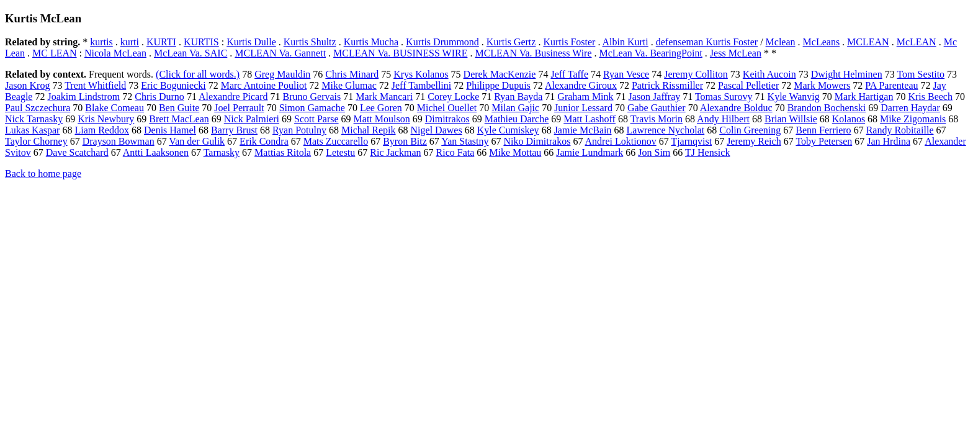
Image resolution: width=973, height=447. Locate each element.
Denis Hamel (170, 130)
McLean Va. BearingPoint (650, 53)
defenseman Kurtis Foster (707, 42)
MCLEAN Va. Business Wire (533, 53)
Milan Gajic (515, 107)
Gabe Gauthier (656, 107)
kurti (129, 42)
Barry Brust (234, 130)
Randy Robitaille (900, 130)
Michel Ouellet (447, 107)
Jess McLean (735, 53)
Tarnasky (222, 152)
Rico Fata (455, 152)
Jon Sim (654, 152)
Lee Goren (381, 107)
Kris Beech (930, 96)
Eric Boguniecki (173, 85)
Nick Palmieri (251, 119)
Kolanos (848, 119)
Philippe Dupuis (498, 85)
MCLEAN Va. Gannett (280, 53)
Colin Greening (750, 130)
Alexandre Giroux (581, 85)
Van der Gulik (197, 141)
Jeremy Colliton (696, 74)
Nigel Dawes (436, 130)
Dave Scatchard (77, 152)
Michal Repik (368, 130)
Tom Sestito (920, 74)
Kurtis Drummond (442, 42)
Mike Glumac (348, 85)
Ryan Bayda (518, 96)
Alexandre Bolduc (736, 107)
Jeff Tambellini (422, 85)
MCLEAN (868, 42)
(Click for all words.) (198, 74)
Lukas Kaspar (32, 130)
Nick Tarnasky (34, 119)
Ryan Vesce (626, 74)
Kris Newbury (106, 119)
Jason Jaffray (655, 96)
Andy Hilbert (723, 119)
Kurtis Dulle (251, 42)
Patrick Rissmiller (667, 85)
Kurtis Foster (569, 42)
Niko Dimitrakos (536, 141)
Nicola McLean (115, 53)
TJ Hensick (707, 152)
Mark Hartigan (864, 96)
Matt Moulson (382, 119)
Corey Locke (453, 96)
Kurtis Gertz (511, 42)
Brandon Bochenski (826, 107)
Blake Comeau (114, 107)
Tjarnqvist (691, 141)
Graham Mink (585, 96)
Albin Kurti (625, 42)
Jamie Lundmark (589, 152)
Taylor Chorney (36, 141)
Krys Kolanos (420, 74)
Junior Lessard (583, 107)
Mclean (781, 42)
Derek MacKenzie (500, 74)
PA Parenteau (891, 85)
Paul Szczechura (37, 107)
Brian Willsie (790, 119)
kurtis (101, 42)
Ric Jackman (395, 152)
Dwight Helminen (846, 74)
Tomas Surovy (724, 96)
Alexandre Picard (233, 96)
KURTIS (201, 42)
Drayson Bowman (119, 141)
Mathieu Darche (517, 119)
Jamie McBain (583, 130)
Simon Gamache (312, 107)
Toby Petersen (824, 141)
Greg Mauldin (282, 74)
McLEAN (916, 42)
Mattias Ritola (282, 152)
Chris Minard (352, 74)
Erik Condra (264, 141)
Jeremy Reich (754, 141)
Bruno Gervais (312, 96)
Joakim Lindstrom (83, 96)
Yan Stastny (464, 141)
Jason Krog (27, 85)
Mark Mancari (384, 96)
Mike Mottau (515, 152)
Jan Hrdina (888, 141)
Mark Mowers (822, 85)
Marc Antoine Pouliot (264, 85)
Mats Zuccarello (335, 141)
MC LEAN (54, 53)
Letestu (340, 152)
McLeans (821, 42)
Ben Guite (179, 107)
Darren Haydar (910, 107)
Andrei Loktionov (621, 141)
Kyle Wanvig (794, 96)
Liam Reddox (101, 130)
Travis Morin (656, 119)
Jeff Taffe (569, 74)
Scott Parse (316, 119)
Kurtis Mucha (371, 42)
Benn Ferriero (823, 130)
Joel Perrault (239, 107)
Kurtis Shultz (310, 42)
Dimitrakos (447, 119)
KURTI (161, 42)
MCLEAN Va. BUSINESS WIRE (400, 53)
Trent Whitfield (95, 85)
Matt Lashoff (589, 119)
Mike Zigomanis (913, 119)
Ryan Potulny (299, 130)
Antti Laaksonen (156, 152)
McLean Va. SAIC (190, 53)
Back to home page (43, 173)
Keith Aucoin (769, 74)
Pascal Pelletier (748, 85)
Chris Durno (159, 96)
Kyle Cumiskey (508, 130)
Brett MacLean (178, 119)
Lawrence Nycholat (666, 130)
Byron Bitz (405, 141)
